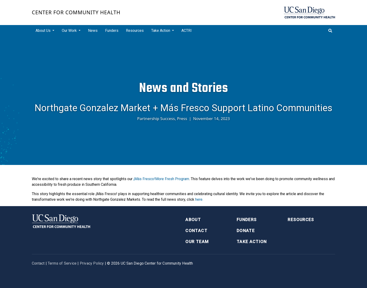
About (193, 219)
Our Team (197, 241)
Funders (111, 30)
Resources (135, 30)
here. (199, 199)
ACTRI (186, 30)
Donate (246, 230)
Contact (196, 230)
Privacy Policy (92, 263)
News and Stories (183, 88)
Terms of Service (62, 263)
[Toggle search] (330, 30)
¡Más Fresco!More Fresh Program (161, 179)
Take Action (252, 241)
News (93, 30)
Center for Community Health (76, 12)
